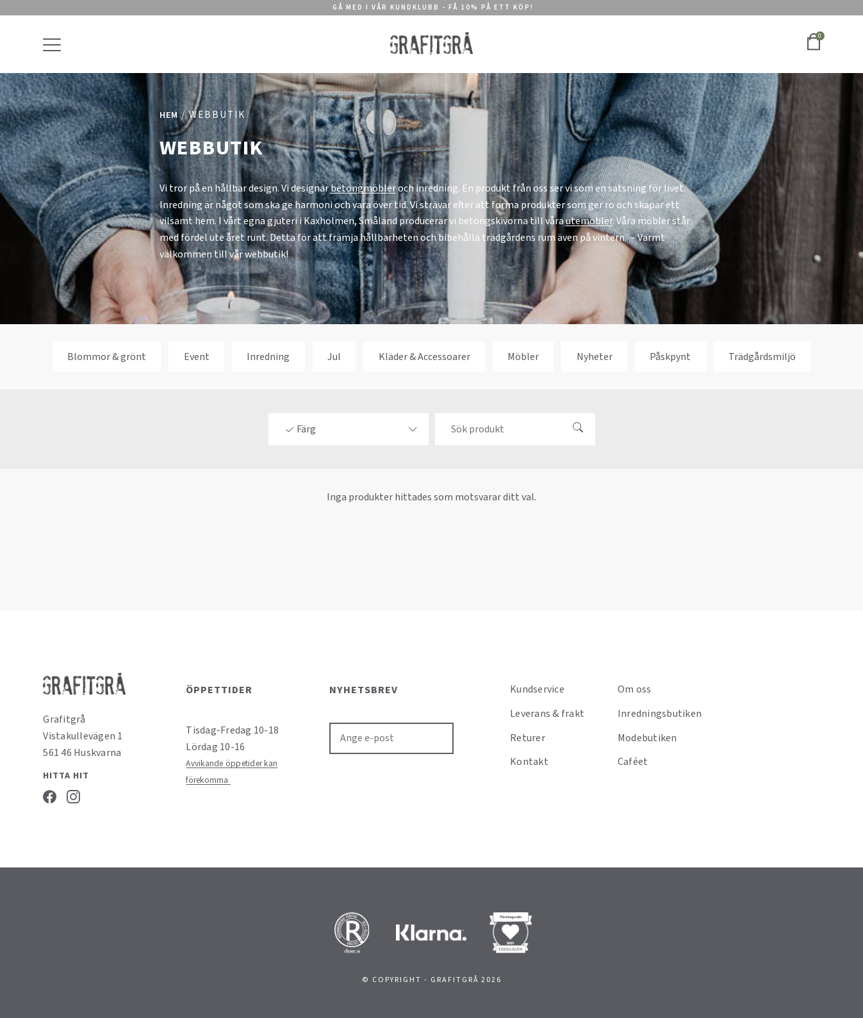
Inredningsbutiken (660, 714)
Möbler (523, 356)
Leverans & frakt (547, 714)
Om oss (635, 689)
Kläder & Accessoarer (424, 356)
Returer (527, 738)
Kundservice (537, 689)
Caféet (633, 762)
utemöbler (589, 221)
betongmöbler (363, 188)
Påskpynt (670, 356)
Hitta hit (66, 775)
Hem (169, 115)
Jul (334, 356)
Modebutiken (647, 738)
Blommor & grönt (106, 356)
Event (197, 356)
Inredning (268, 356)
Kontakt (529, 762)
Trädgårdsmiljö (762, 356)
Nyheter (594, 356)
